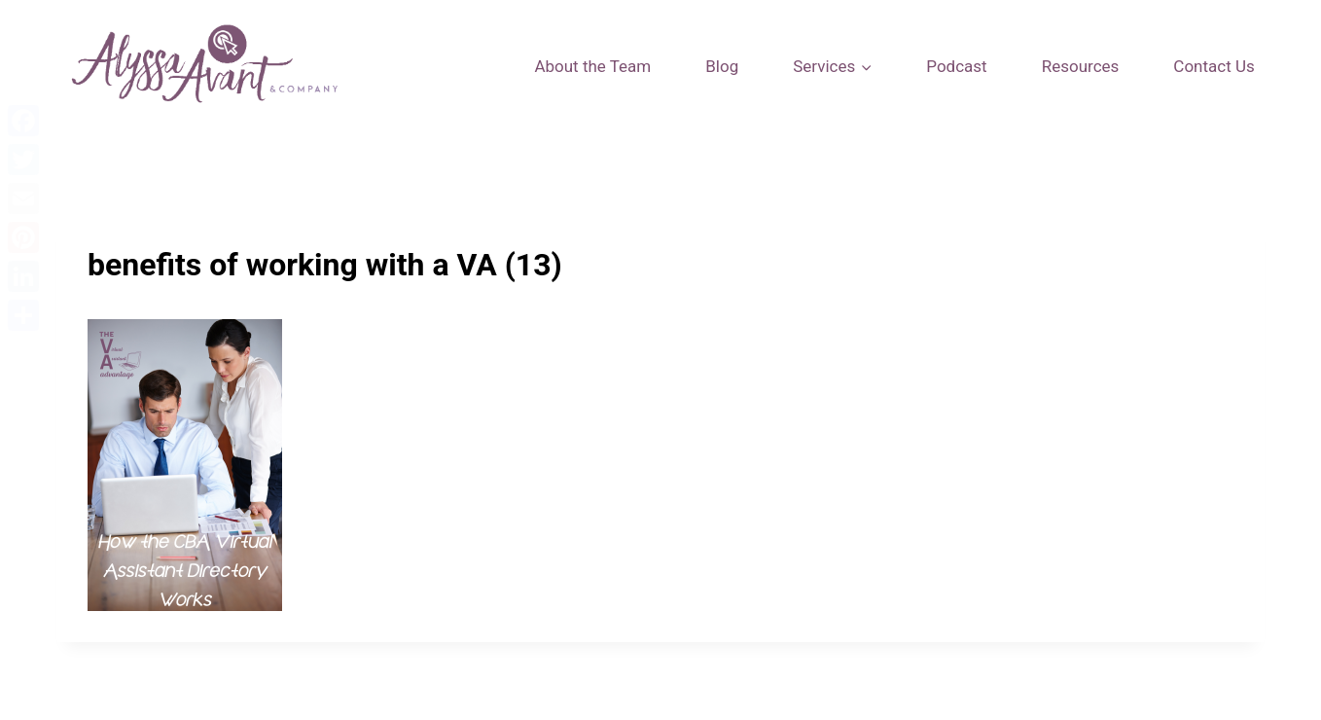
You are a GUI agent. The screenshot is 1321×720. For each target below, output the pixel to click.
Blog (721, 66)
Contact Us (1213, 66)
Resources (1081, 66)
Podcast (956, 66)
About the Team (592, 66)
